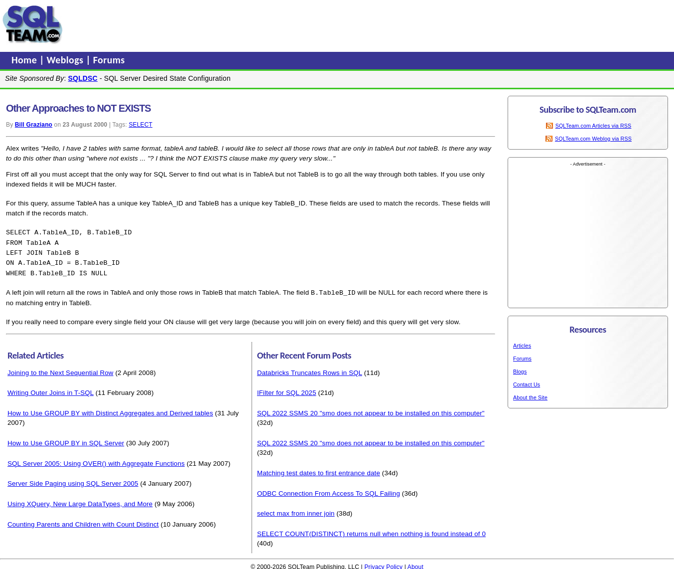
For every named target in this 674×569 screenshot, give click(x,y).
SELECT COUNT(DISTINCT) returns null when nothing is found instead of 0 (371, 531)
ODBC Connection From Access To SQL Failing (328, 490)
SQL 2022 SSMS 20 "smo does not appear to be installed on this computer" (371, 410)
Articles (522, 346)
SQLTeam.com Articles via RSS (593, 126)
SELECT (140, 124)
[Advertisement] (255, 24)
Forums (109, 60)
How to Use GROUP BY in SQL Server (65, 440)
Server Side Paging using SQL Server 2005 (72, 480)
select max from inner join (296, 510)
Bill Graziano (33, 124)
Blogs (520, 372)
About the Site (530, 397)
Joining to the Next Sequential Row (60, 370)
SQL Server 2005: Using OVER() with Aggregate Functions (96, 460)
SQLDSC (83, 78)
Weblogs (66, 60)
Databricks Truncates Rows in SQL (309, 370)
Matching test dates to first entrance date (318, 470)
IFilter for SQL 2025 (286, 389)
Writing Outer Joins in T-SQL (50, 389)
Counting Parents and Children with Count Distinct (83, 521)
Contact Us (526, 384)
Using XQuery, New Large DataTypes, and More (79, 501)
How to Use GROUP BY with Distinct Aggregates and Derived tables (110, 410)
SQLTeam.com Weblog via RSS (593, 139)
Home (25, 60)
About (415, 564)
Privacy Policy (383, 564)
